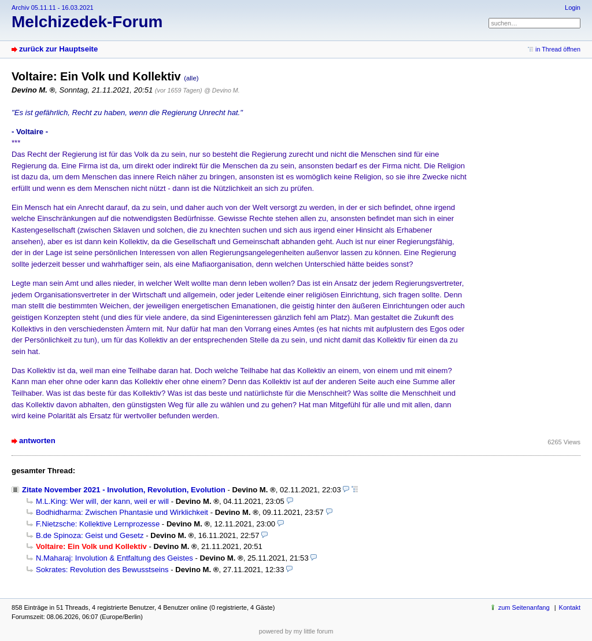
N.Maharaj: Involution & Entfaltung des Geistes (114, 558)
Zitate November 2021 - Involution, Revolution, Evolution (123, 489)
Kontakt (569, 607)
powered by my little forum (296, 631)
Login (572, 7)
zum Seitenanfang (524, 607)
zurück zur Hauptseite (58, 49)
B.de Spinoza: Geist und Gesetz (90, 535)
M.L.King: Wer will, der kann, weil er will (102, 501)
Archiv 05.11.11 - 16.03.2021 (53, 7)
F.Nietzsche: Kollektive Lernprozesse (98, 524)
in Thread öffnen (557, 49)
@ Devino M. (221, 90)
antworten (37, 440)
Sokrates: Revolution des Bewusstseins (102, 569)
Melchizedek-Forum (87, 22)
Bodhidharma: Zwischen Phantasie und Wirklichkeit (122, 512)
